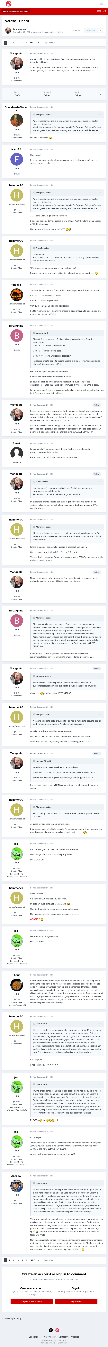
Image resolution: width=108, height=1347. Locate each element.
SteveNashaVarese (16, 109)
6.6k (17, 174)
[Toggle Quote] (34, 114)
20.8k (16, 868)
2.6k (17, 135)
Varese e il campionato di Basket (48, 32)
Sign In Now (76, 1301)
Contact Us (63, 1337)
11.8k (17, 78)
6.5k (17, 350)
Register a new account (32, 1301)
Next (32, 43)
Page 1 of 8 (49, 43)
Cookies (75, 1337)
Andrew (16, 1175)
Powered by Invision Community (54, 1343)
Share (76, 30)
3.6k (17, 999)
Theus (16, 975)
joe (16, 843)
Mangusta (21, 29)
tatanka (16, 284)
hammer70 (16, 185)
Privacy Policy (49, 1337)
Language (34, 1337)
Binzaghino (16, 325)
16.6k (16, 309)
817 (16, 1200)
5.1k (17, 210)
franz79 (16, 149)
